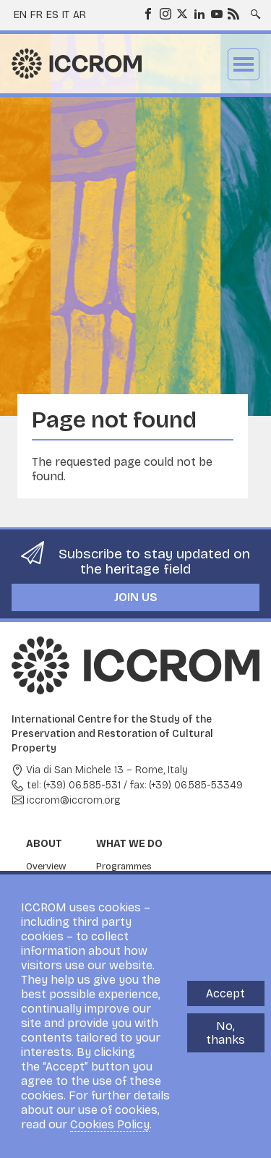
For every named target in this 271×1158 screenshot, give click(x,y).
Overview (46, 866)
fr (36, 15)
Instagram (165, 13)
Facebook (147, 13)
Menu (243, 64)
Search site (254, 9)
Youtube (216, 13)
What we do (129, 844)
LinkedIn (199, 13)
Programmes (124, 866)
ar (79, 15)
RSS (233, 13)
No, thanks (225, 1033)
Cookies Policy (110, 1124)
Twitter (181, 13)
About (44, 844)
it (65, 15)
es (52, 15)
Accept (225, 993)
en (20, 15)
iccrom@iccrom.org (74, 800)
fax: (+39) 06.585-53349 (186, 785)
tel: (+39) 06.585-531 (74, 785)
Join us (136, 597)
